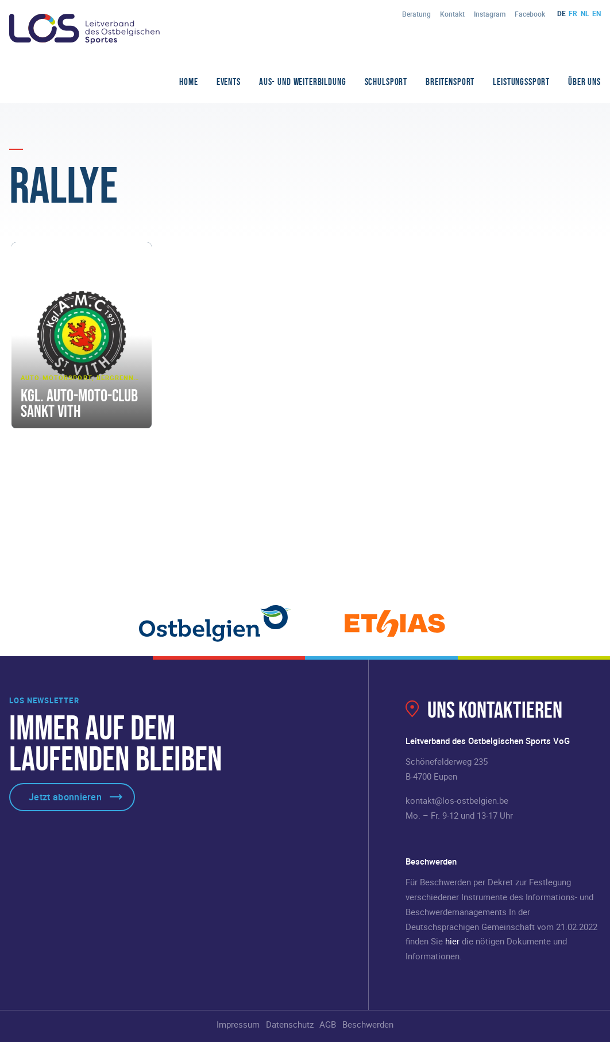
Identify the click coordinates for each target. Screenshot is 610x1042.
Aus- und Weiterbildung (302, 81)
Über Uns (584, 81)
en (596, 13)
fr (573, 13)
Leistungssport (521, 81)
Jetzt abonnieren (65, 797)
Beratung (416, 13)
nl (585, 13)
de (561, 13)
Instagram (489, 13)
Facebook (530, 13)
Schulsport (386, 81)
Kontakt (452, 13)
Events (229, 81)
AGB (327, 1024)
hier (452, 941)
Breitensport (450, 81)
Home (188, 81)
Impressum (238, 1024)
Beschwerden (367, 1024)
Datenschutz (290, 1024)
